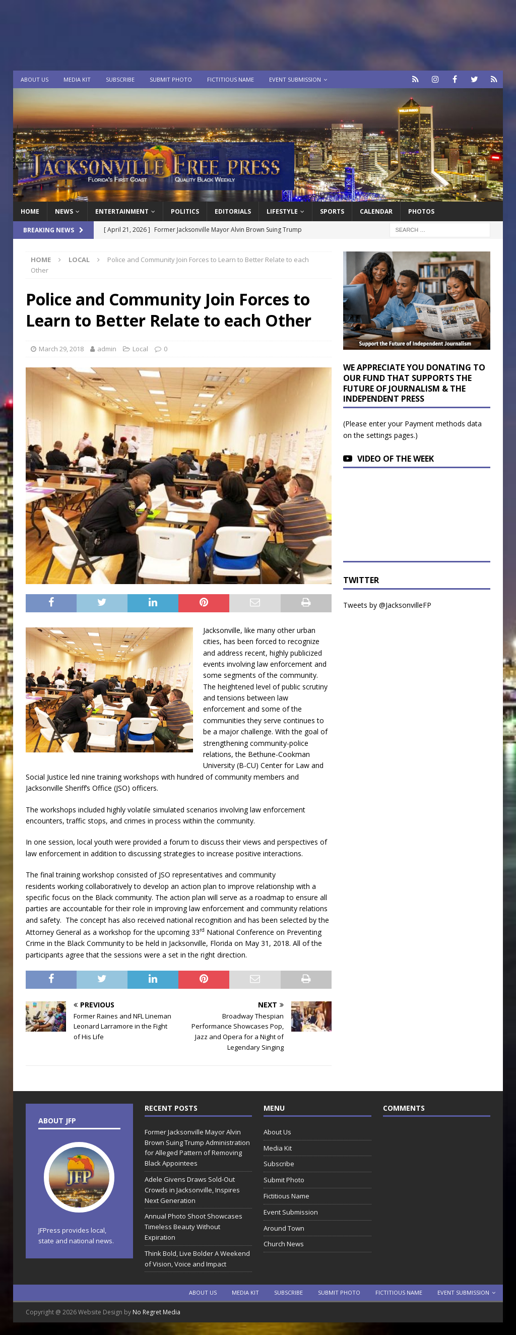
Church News (284, 1243)
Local (140, 348)
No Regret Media (156, 1312)
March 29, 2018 (61, 348)
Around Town (284, 1228)
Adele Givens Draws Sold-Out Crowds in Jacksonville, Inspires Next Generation (192, 1190)
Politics (185, 211)
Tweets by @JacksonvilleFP (387, 605)
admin (106, 348)
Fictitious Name (230, 79)
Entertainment (122, 211)
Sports (332, 211)
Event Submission (295, 79)
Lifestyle (282, 211)
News (64, 211)
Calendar (376, 211)
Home (30, 211)
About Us (34, 79)
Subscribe (120, 79)
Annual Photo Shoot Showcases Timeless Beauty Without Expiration (193, 1227)
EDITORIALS (233, 211)
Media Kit (77, 79)
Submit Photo (171, 79)
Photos (421, 211)
